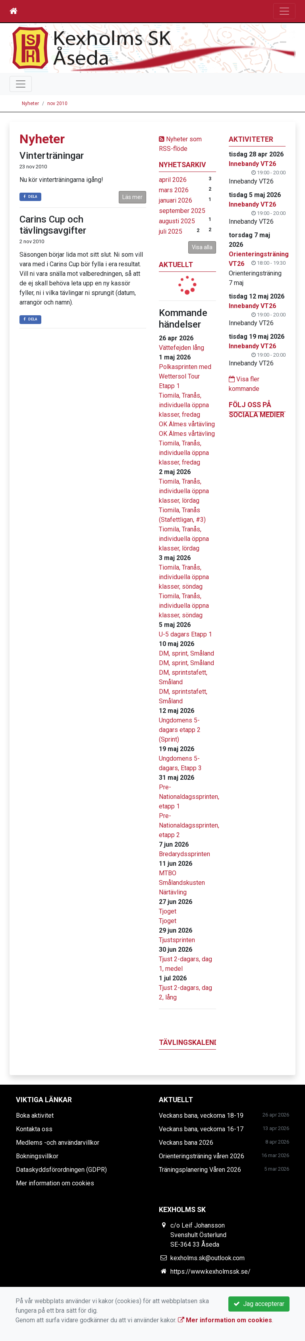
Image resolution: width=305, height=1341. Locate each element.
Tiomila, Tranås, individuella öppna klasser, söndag (184, 577)
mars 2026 (174, 190)
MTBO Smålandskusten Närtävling (182, 882)
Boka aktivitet (35, 1115)
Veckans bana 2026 (186, 1142)
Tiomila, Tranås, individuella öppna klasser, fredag (184, 405)
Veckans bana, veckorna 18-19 (201, 1115)
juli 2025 (170, 231)
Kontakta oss (34, 1129)
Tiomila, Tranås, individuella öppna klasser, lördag (184, 491)
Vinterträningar (51, 155)
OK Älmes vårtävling (187, 424)
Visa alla (202, 247)
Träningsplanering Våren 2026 (200, 1169)
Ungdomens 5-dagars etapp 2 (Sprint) (180, 729)
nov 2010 (57, 103)
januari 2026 (175, 200)
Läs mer (132, 197)
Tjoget (167, 911)
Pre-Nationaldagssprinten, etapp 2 (189, 825)
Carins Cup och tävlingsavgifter (52, 225)
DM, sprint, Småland (186, 653)
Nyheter (30, 103)
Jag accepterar (259, 1304)
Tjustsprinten (177, 940)
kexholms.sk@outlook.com (207, 1258)
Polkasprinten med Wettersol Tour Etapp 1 (185, 376)
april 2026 (173, 179)
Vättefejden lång (181, 347)
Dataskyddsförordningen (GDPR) (61, 1169)
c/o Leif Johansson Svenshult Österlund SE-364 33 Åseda (198, 1235)
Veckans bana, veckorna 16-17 (201, 1129)
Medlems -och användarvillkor (57, 1142)
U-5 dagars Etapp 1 (185, 634)
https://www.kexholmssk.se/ (210, 1271)
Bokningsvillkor (37, 1156)
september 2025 (182, 211)
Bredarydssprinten (184, 854)
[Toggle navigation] (284, 11)
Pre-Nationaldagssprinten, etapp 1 (189, 796)
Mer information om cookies (55, 1183)
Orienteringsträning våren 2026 (201, 1156)
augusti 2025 (177, 221)
